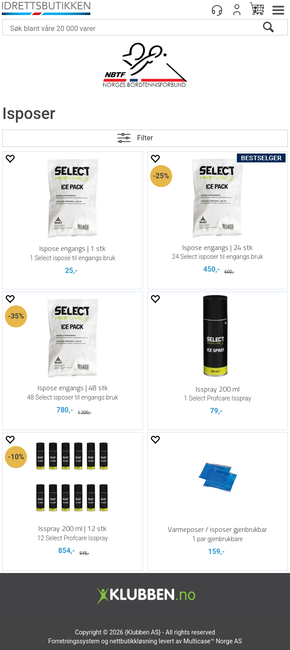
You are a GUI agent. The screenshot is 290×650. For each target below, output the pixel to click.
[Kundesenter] (217, 9)
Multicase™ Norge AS (212, 641)
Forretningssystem (74, 641)
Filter (145, 138)
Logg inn (237, 10)
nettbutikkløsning (133, 641)
